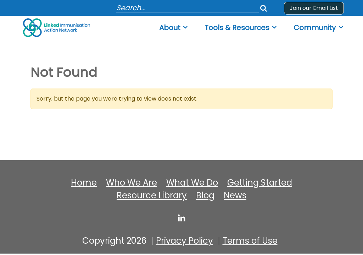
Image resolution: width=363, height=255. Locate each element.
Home (84, 183)
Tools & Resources (237, 28)
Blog (205, 195)
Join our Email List (314, 8)
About (169, 28)
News (235, 195)
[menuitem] (174, 25)
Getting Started (259, 183)
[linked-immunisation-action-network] (181, 218)
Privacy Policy (184, 241)
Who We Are (131, 183)
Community (315, 28)
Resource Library (152, 195)
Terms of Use (250, 241)
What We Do (192, 183)
